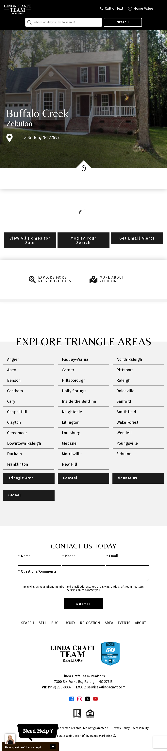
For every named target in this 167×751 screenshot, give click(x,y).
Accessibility (141, 728)
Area (109, 623)
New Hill (69, 464)
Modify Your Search (83, 240)
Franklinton (17, 464)
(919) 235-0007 (57, 687)
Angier (13, 359)
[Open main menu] (161, 8)
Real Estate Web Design (67, 736)
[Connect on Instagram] (79, 699)
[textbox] (66, 22)
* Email (112, 556)
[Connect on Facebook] (71, 699)
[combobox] (63, 22)
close (53, 746)
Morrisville (72, 453)
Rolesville (126, 390)
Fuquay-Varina (75, 359)
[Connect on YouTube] (95, 699)
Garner (68, 369)
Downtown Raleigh (24, 443)
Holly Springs (74, 390)
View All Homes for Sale (29, 240)
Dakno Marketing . (103, 736)
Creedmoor (17, 432)
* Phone (68, 556)
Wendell (124, 432)
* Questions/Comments (37, 572)
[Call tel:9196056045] (111, 9)
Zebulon (19, 123)
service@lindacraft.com (100, 687)
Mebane (69, 443)
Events (124, 623)
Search (123, 22)
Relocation (90, 623)
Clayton (14, 422)
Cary (11, 401)
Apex (11, 369)
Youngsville (127, 443)
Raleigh (123, 380)
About (140, 623)
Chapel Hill (17, 411)
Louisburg (71, 432)
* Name (24, 556)
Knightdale (72, 411)
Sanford (124, 401)
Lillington (71, 422)
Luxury (68, 623)
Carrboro (15, 390)
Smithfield (126, 411)
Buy (54, 623)
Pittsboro (125, 369)
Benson (14, 380)
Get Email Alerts (137, 238)
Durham (14, 453)
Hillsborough (74, 380)
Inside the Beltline (79, 401)
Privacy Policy (121, 728)
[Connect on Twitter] (87, 699)
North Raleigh (129, 359)
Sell (42, 623)
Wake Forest (128, 422)
